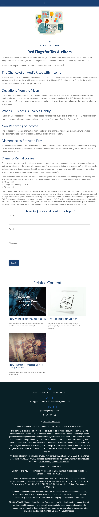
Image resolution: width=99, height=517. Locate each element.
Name (11, 215)
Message (13, 243)
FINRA (54, 474)
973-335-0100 (44, 393)
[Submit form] (14, 263)
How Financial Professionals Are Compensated (26, 366)
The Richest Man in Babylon (62, 318)
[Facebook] (43, 414)
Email (11, 229)
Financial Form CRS (51, 422)
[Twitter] (47, 414)
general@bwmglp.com (49, 411)
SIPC (60, 474)
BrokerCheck (77, 426)
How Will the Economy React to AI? (27, 318)
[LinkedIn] (51, 414)
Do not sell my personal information (54, 462)
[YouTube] (55, 414)
